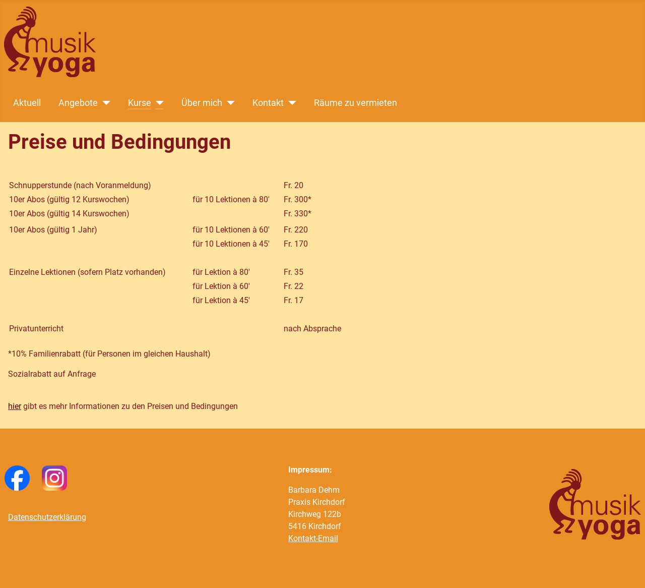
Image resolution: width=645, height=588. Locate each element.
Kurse (139, 103)
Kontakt (268, 103)
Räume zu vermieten (355, 103)
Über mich (201, 103)
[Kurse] (157, 102)
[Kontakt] (290, 102)
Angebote (78, 103)
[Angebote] (104, 102)
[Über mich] (228, 102)
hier (14, 406)
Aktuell (27, 103)
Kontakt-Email (313, 538)
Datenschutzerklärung (47, 517)
